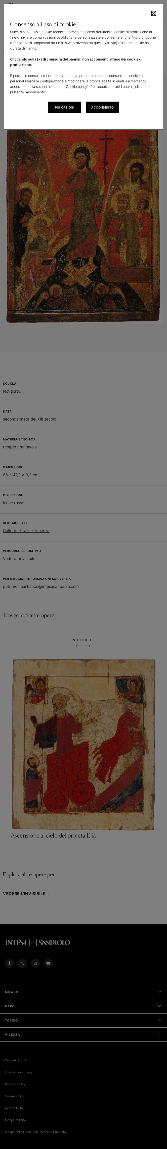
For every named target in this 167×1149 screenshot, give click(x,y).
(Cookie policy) (76, 86)
